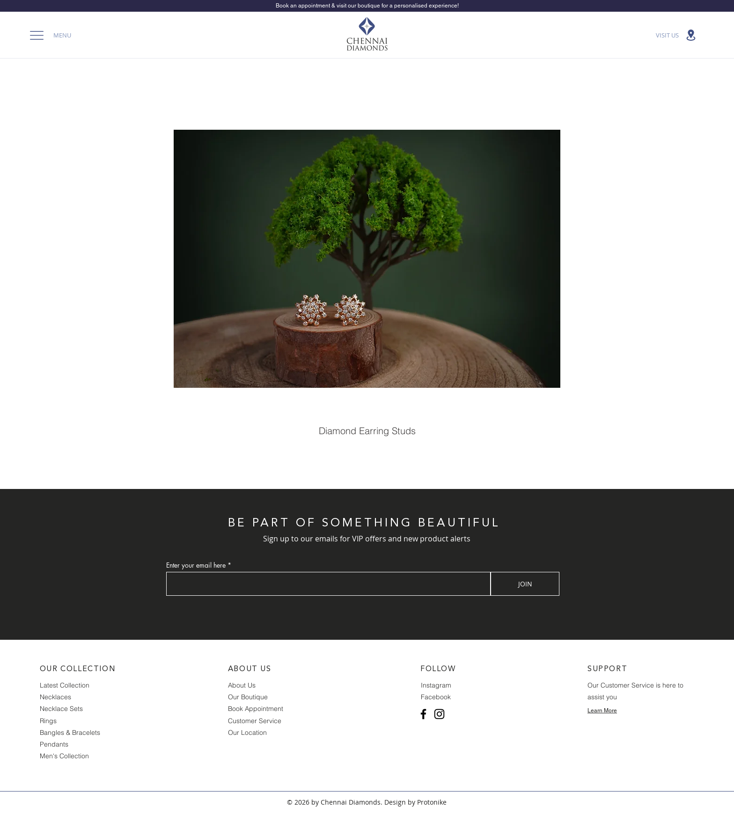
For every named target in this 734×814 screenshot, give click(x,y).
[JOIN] (525, 584)
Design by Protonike (415, 802)
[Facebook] (423, 714)
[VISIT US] (676, 35)
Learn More (602, 710)
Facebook (436, 697)
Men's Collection (64, 756)
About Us (242, 685)
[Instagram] (439, 714)
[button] (48, 35)
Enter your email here (196, 565)
